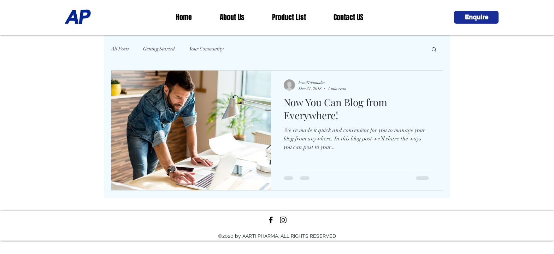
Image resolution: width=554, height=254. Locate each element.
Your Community (206, 49)
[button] (476, 17)
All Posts (120, 49)
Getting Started (159, 49)
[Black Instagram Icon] (283, 220)
